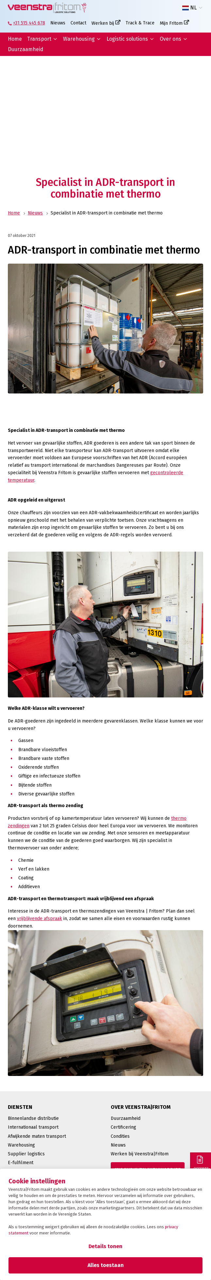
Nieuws (57, 23)
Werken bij (102, 23)
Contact (78, 23)
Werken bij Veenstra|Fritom (140, 1154)
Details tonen (105, 1246)
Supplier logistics (26, 1154)
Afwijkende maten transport (37, 1136)
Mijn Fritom (171, 23)
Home (15, 39)
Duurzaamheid (25, 49)
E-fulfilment (20, 1162)
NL (189, 7)
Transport (39, 39)
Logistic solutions (127, 39)
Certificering (123, 1127)
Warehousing (79, 39)
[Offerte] (200, 1162)
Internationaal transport (33, 1127)
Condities (120, 1136)
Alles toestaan (106, 1265)
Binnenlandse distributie (33, 1118)
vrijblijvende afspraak (39, 918)
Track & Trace (140, 23)
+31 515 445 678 (29, 23)
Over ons (170, 39)
